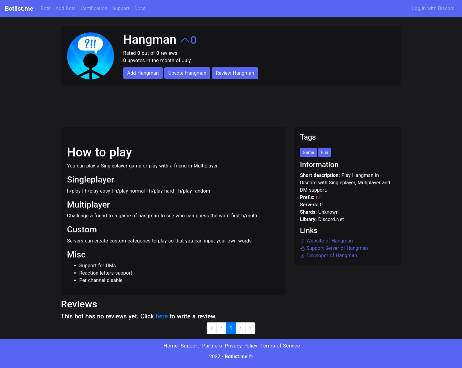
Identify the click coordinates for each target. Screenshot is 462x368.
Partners (212, 346)
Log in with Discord (433, 8)
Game (308, 152)
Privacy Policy (241, 346)
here (162, 316)
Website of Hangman (326, 241)
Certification (94, 8)
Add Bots (65, 8)
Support (120, 8)
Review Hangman (235, 73)
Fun (324, 152)
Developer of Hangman (328, 255)
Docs (139, 8)
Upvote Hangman (187, 73)
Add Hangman (143, 73)
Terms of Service (280, 346)
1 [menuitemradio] (231, 328)
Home (171, 346)
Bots (45, 8)
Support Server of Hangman (334, 248)
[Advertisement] (172, 102)
